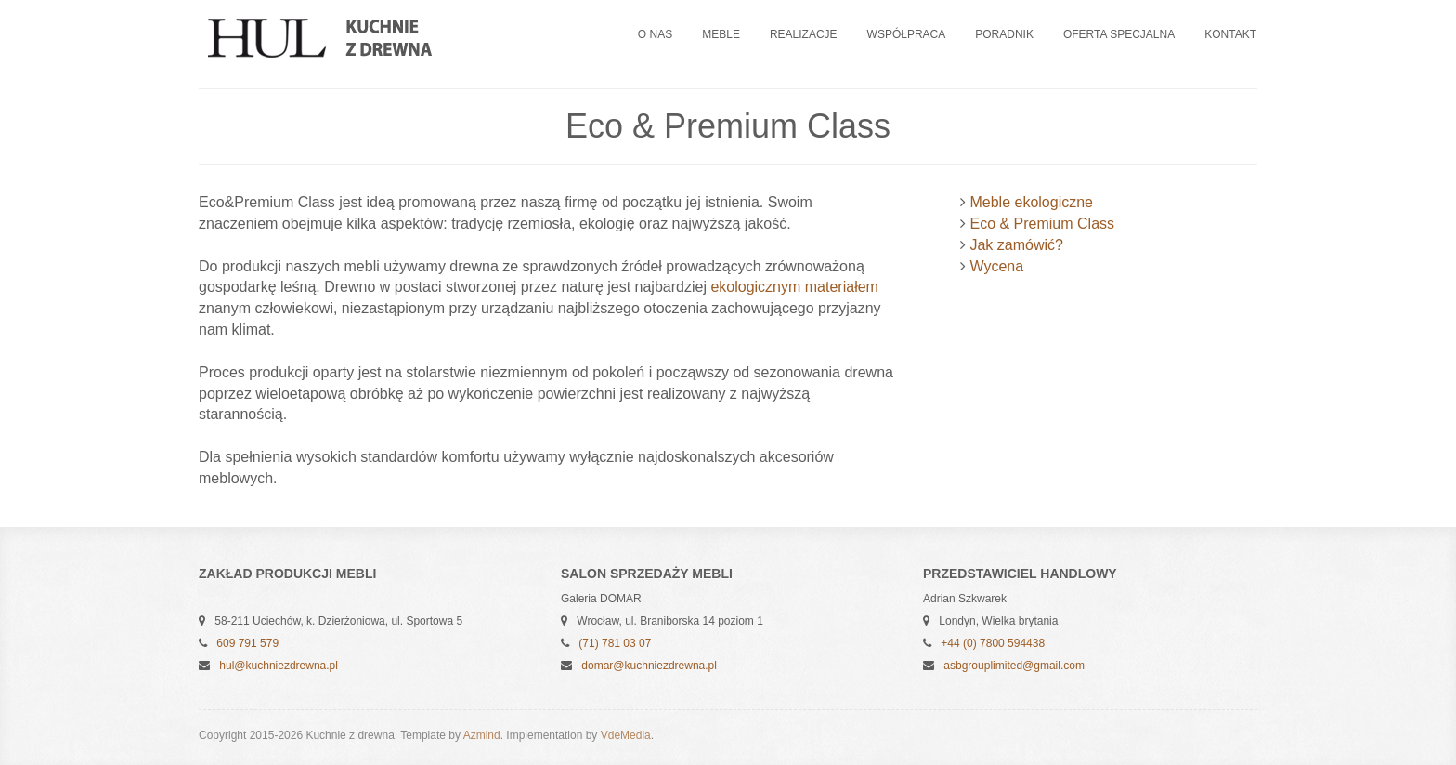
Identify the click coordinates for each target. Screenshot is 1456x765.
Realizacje (804, 34)
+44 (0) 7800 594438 (993, 643)
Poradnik (1004, 34)
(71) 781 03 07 (614, 643)
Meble (721, 34)
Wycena (996, 266)
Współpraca (906, 34)
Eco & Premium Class (1041, 223)
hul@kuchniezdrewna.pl (278, 665)
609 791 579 (247, 643)
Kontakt (1230, 34)
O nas (655, 34)
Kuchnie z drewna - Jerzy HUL (338, 38)
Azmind (481, 735)
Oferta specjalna (1119, 34)
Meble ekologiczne (1031, 202)
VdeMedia (626, 735)
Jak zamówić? (1015, 245)
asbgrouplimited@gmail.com (1014, 665)
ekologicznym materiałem (794, 287)
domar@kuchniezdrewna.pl (649, 665)
